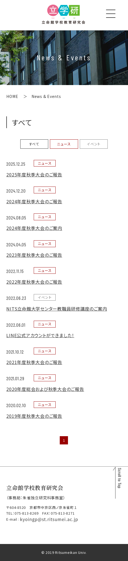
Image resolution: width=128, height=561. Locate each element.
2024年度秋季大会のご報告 (34, 201)
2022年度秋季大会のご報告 (34, 281)
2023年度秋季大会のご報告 (34, 255)
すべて (34, 143)
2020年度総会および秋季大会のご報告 (45, 389)
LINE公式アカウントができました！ (40, 335)
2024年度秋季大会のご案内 (34, 228)
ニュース (64, 143)
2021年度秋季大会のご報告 (34, 362)
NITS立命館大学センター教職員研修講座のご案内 (56, 308)
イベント (94, 143)
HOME (12, 96)
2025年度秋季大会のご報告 (34, 174)
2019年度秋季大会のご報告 (34, 416)
